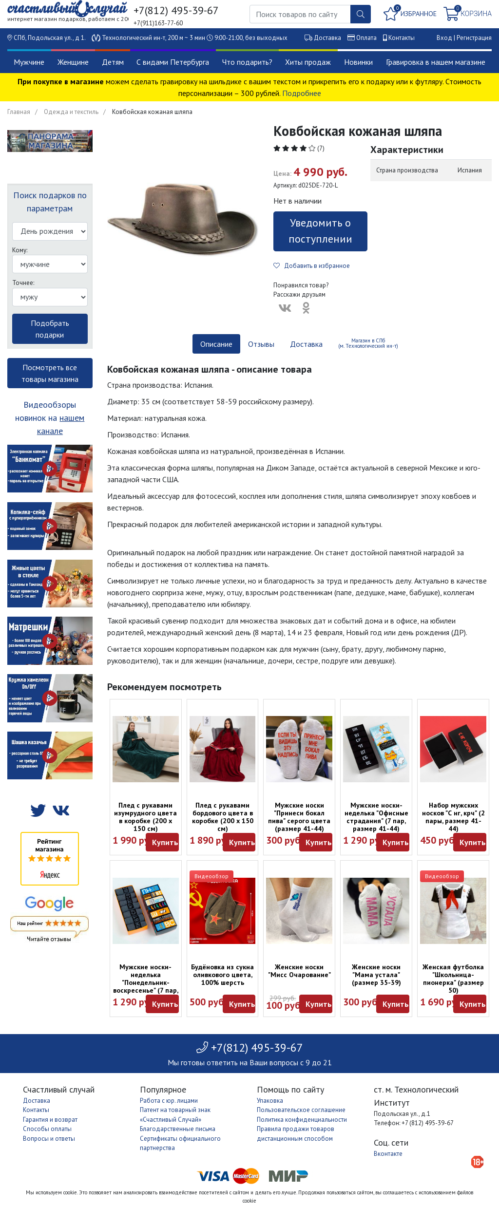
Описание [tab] (216, 344)
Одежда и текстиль (71, 112)
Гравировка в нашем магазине (435, 62)
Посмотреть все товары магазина (49, 373)
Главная (18, 112)
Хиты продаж (308, 62)
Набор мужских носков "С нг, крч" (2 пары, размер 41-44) (453, 817)
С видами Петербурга (172, 62)
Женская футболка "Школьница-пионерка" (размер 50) (453, 978)
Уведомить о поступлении (320, 230)
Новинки (358, 62)
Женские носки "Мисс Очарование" (299, 970)
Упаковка (270, 1100)
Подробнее (301, 93)
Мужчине (29, 62)
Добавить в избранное (311, 266)
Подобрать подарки (50, 328)
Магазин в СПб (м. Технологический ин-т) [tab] (368, 343)
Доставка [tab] (306, 344)
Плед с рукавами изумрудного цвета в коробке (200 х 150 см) (145, 817)
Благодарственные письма (177, 1129)
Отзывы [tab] (261, 344)
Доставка (327, 38)
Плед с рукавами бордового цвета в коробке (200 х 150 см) (222, 817)
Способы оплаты (47, 1129)
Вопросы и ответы (49, 1138)
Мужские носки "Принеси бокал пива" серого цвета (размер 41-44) (299, 817)
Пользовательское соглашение (301, 1110)
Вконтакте (388, 1154)
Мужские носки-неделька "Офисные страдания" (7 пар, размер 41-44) (376, 817)
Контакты (401, 38)
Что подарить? (247, 62)
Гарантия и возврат (50, 1119)
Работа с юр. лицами (169, 1100)
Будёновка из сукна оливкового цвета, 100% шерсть (222, 974)
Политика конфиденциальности (302, 1119)
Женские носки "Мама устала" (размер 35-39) (376, 974)
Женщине (73, 62)
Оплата (366, 38)
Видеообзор (211, 876)
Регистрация (474, 38)
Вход (444, 38)
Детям (113, 62)
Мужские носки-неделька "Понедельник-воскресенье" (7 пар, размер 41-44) (145, 982)
